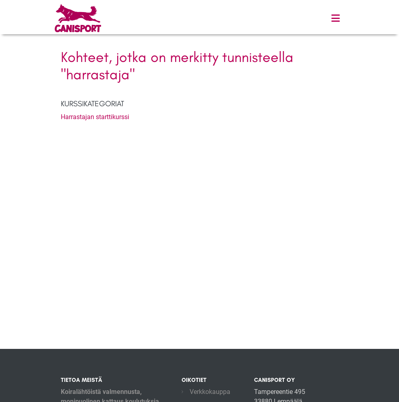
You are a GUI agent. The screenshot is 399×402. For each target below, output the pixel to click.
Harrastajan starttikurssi (95, 117)
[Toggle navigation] (336, 18)
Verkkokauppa (210, 392)
